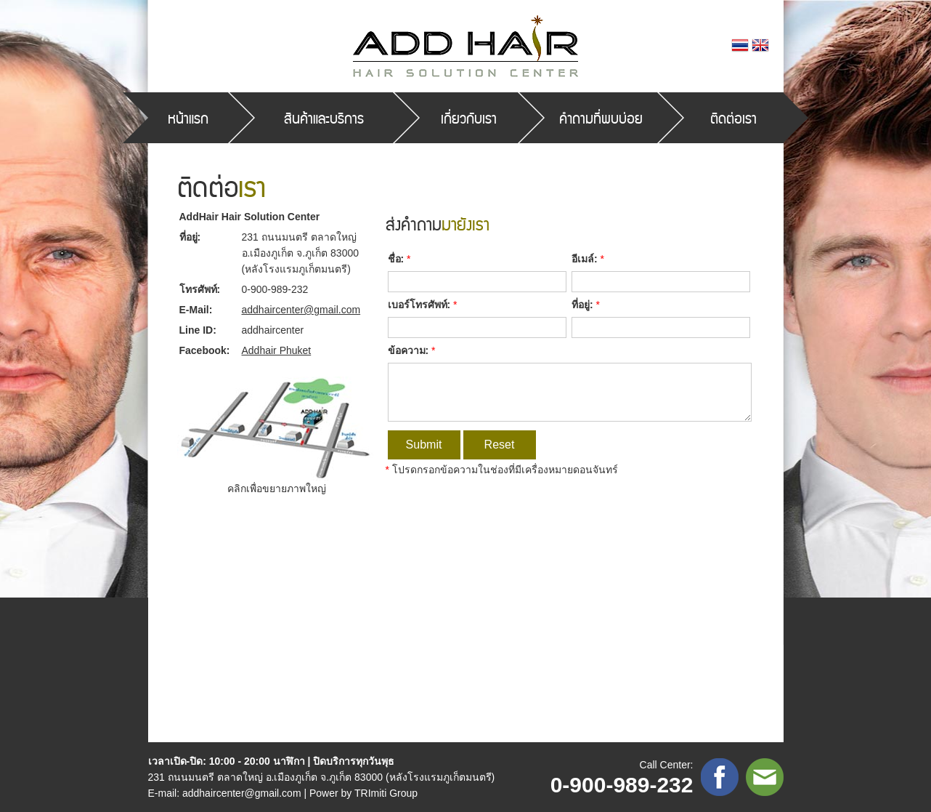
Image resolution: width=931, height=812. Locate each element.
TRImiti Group (386, 793)
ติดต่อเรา (733, 118)
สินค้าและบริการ (324, 118)
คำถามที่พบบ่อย (601, 118)
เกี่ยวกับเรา (469, 118)
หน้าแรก (188, 118)
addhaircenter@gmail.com (301, 309)
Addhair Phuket (277, 350)
